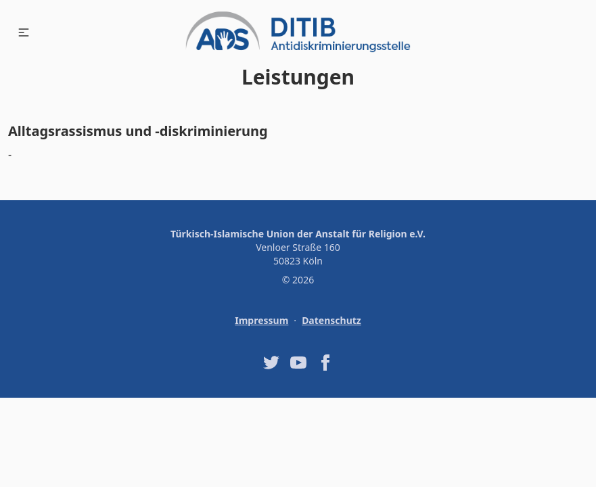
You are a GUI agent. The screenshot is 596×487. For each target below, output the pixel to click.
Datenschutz (331, 320)
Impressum (261, 320)
